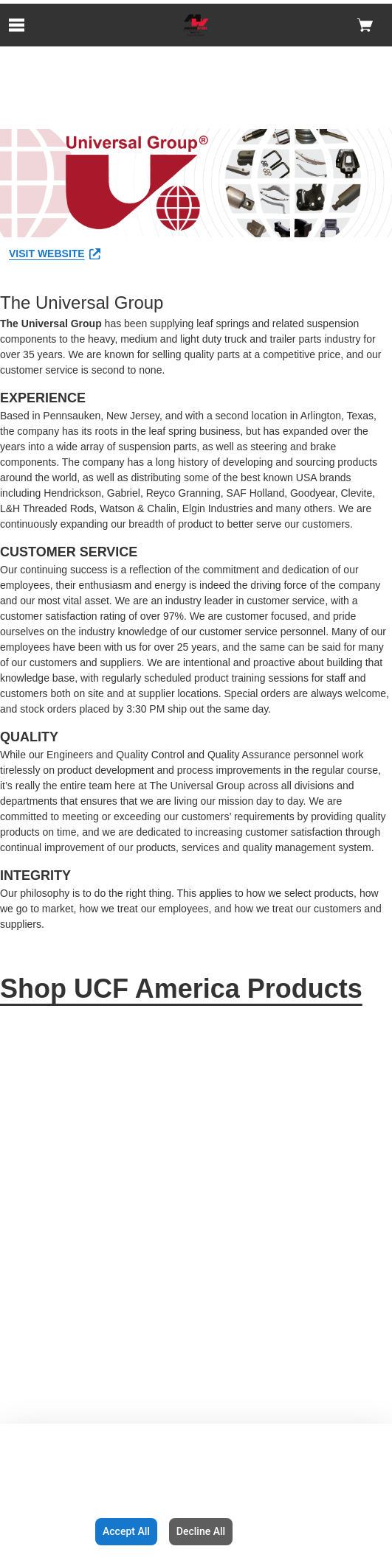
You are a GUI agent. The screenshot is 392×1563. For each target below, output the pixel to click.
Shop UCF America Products (181, 988)
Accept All (126, 1531)
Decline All (200, 1531)
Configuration (44, 1531)
